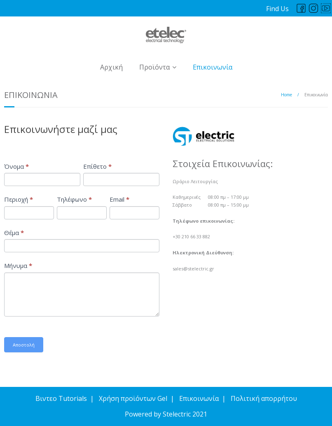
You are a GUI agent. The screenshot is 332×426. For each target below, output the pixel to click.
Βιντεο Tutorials (61, 398)
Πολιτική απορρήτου (264, 398)
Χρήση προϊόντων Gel (133, 398)
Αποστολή (24, 345)
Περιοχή (18, 199)
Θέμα (14, 232)
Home (286, 95)
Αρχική (111, 67)
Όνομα (16, 166)
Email (119, 199)
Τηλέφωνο (74, 199)
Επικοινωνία (212, 67)
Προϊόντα (154, 67)
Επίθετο (97, 166)
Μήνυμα (18, 265)
